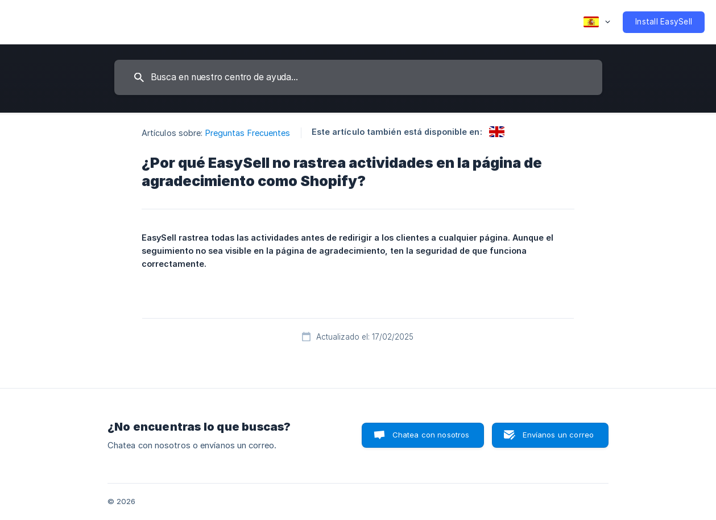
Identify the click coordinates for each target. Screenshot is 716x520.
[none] (597, 22)
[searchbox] (358, 77)
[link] (496, 131)
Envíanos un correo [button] (558, 434)
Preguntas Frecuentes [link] (248, 133)
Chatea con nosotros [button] (431, 434)
